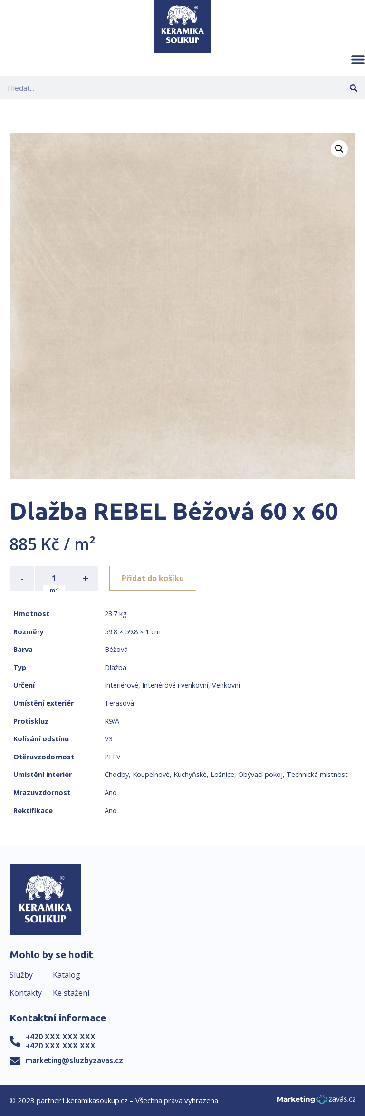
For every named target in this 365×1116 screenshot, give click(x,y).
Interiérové (121, 684)
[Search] (353, 87)
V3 (109, 738)
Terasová (119, 703)
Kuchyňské (190, 774)
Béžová (116, 649)
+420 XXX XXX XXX (61, 1036)
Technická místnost (317, 774)
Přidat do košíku (153, 578)
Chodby (117, 774)
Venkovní (226, 684)
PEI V (113, 756)
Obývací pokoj (260, 774)
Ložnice (222, 774)
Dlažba (115, 667)
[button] (358, 59)
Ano (111, 792)
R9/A (112, 721)
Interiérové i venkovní (175, 684)
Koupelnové (151, 774)
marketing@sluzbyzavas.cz (74, 1060)
